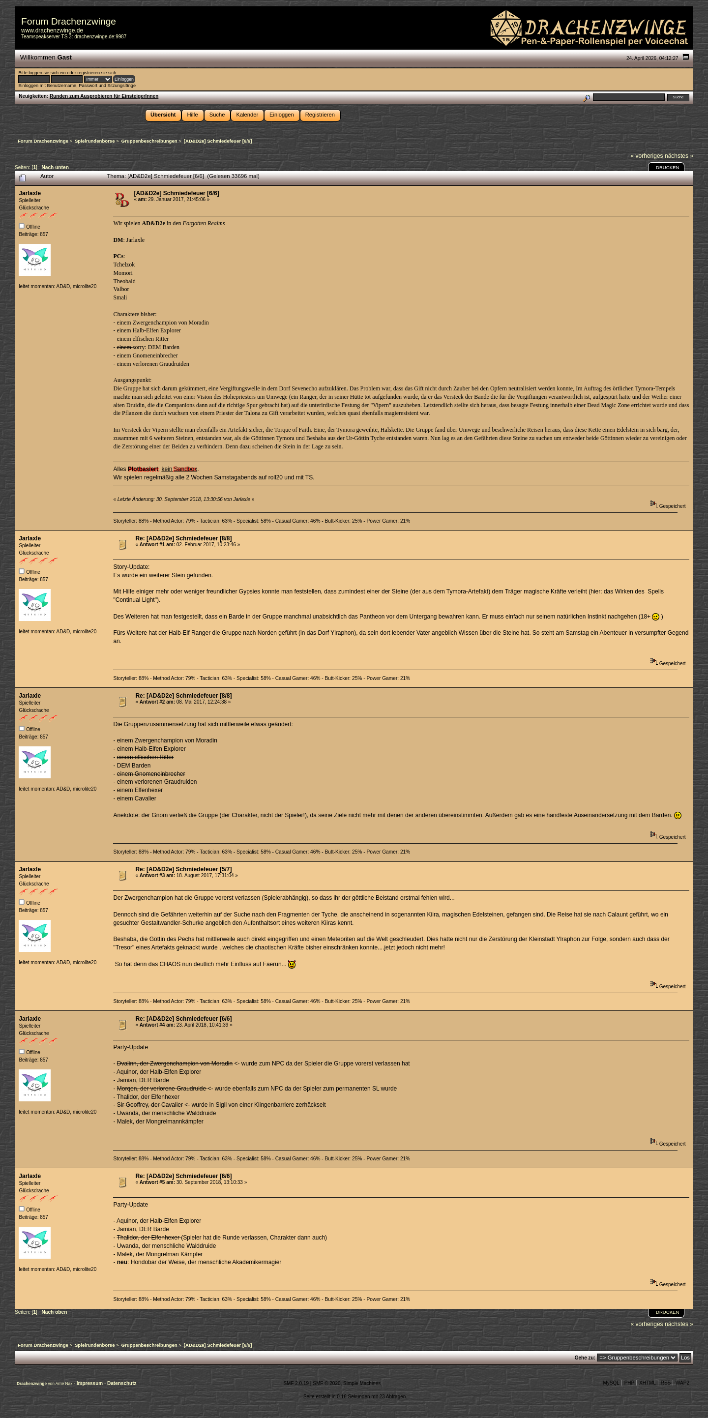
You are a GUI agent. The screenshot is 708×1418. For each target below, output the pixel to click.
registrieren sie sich (96, 72)
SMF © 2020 (326, 1383)
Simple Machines (362, 1383)
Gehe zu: (585, 1357)
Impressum (90, 1383)
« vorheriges (647, 155)
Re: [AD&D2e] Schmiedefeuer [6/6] (183, 1018)
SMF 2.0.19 (296, 1383)
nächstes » (679, 155)
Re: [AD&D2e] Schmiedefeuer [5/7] (183, 869)
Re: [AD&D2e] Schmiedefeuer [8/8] (183, 538)
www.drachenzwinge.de (52, 30)
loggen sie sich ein (47, 72)
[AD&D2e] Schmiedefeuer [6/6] (176, 193)
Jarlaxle (30, 193)
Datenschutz (121, 1383)
